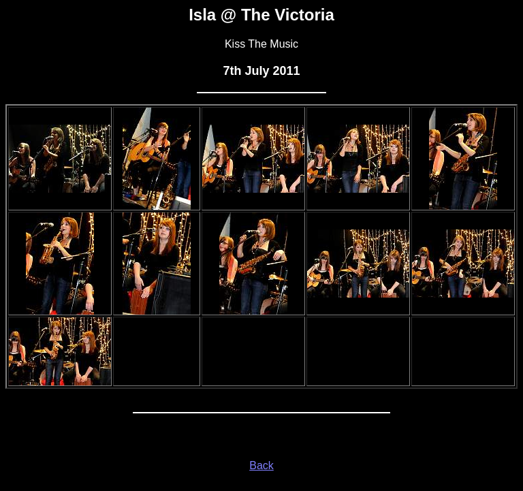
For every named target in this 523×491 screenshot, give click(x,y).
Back (261, 465)
